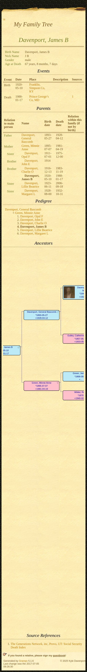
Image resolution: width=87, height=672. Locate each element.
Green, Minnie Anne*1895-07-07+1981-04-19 (42, 385)
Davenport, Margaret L (30, 192)
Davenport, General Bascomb (28, 138)
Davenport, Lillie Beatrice (30, 184)
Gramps (23, 660)
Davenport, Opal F (30, 155)
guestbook (59, 655)
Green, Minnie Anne (27, 212)
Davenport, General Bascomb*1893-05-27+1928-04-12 (41, 315)
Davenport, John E (30, 162)
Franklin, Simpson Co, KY (37, 88)
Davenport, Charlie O (30, 170)
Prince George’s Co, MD (39, 98)
